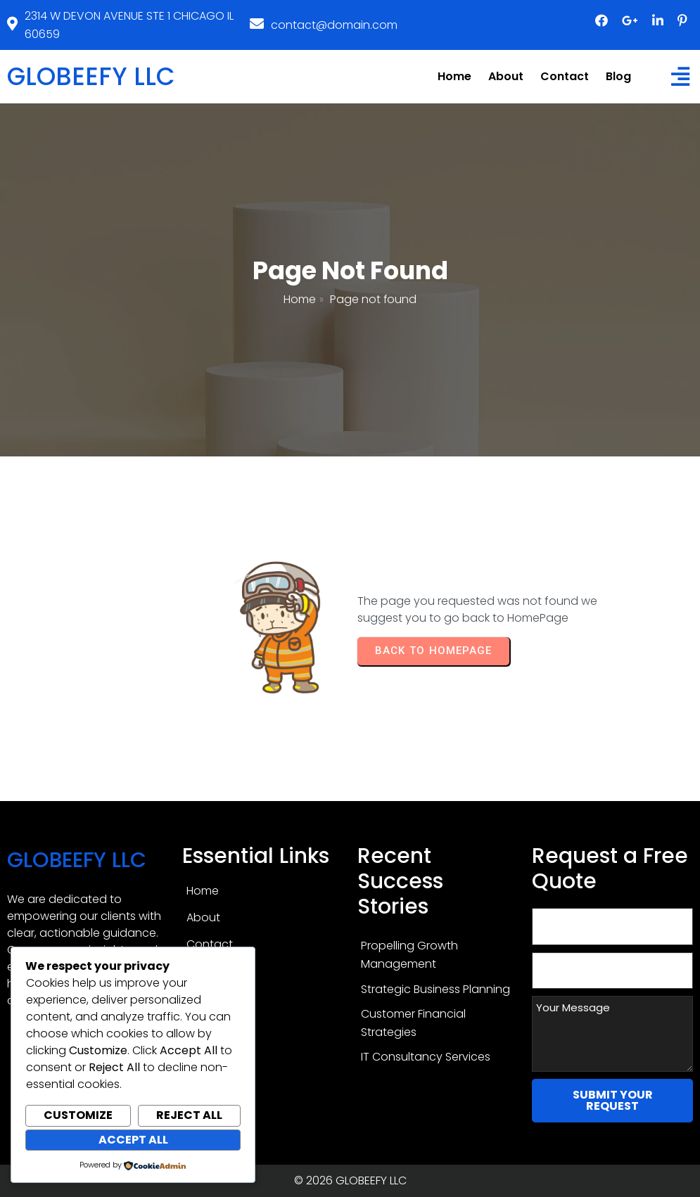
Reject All (189, 1115)
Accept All (133, 1140)
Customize (78, 1115)
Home (300, 299)
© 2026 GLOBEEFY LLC (350, 1180)
